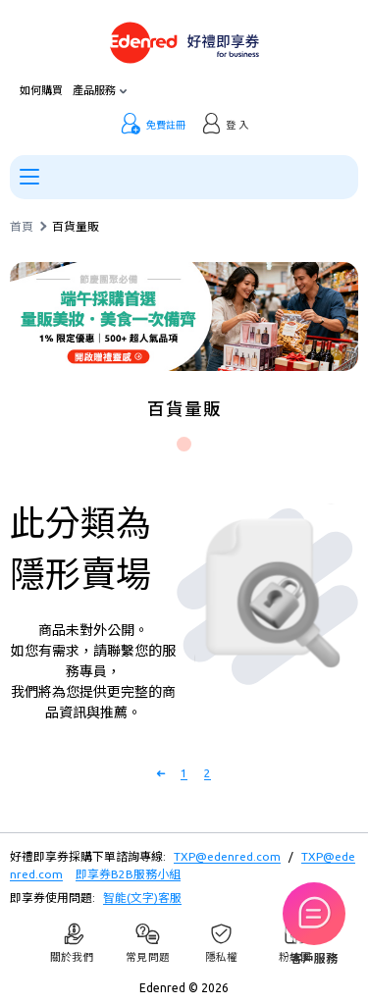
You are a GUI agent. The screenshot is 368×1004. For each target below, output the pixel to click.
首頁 (21, 227)
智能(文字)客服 (142, 897)
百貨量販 (75, 227)
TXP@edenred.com (227, 856)
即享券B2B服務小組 (128, 874)
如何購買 (41, 90)
